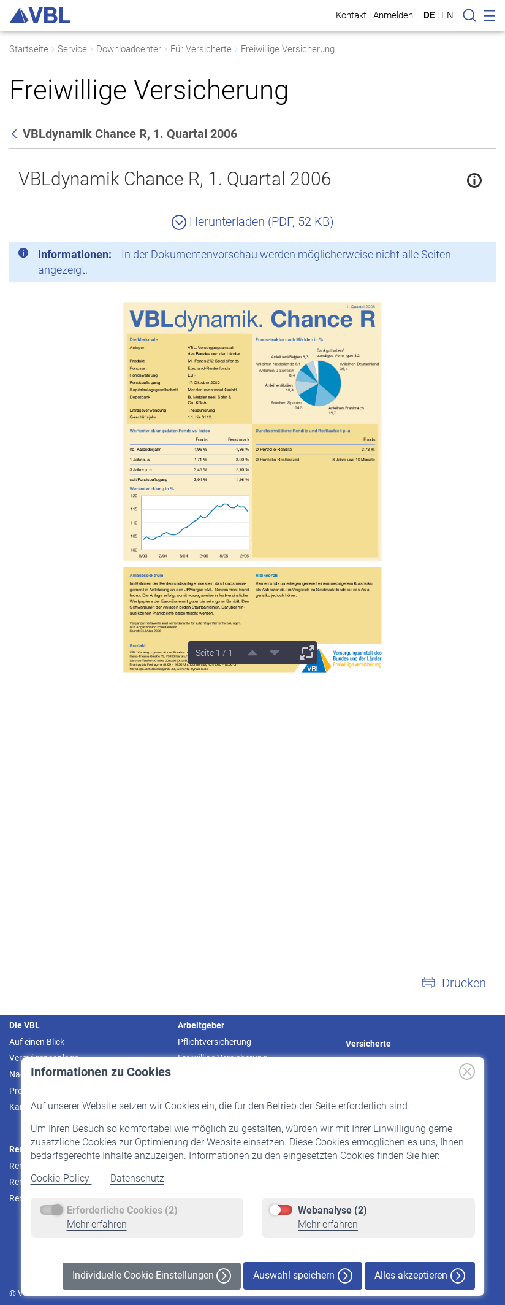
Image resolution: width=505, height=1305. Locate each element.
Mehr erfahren (97, 1224)
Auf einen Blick (36, 1042)
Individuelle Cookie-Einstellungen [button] (151, 1276)
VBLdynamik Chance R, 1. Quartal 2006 (175, 179)
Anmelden (393, 15)
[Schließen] (453, 256)
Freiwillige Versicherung (288, 49)
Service (72, 49)
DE (429, 15)
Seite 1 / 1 (214, 653)
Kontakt (351, 15)
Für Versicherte (201, 49)
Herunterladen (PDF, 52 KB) (253, 221)
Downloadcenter (128, 49)
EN (447, 15)
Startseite (28, 49)
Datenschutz (137, 1178)
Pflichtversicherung (214, 1042)
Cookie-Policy (61, 1178)
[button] (453, 982)
